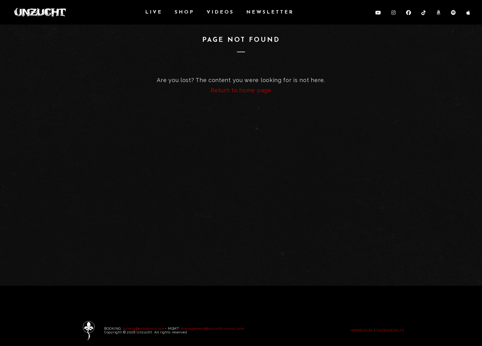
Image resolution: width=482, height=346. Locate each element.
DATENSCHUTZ (391, 330)
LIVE (153, 12)
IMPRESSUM (361, 330)
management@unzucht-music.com (213, 329)
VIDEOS (220, 12)
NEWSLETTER (270, 12)
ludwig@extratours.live (143, 329)
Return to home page (241, 90)
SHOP (184, 12)
